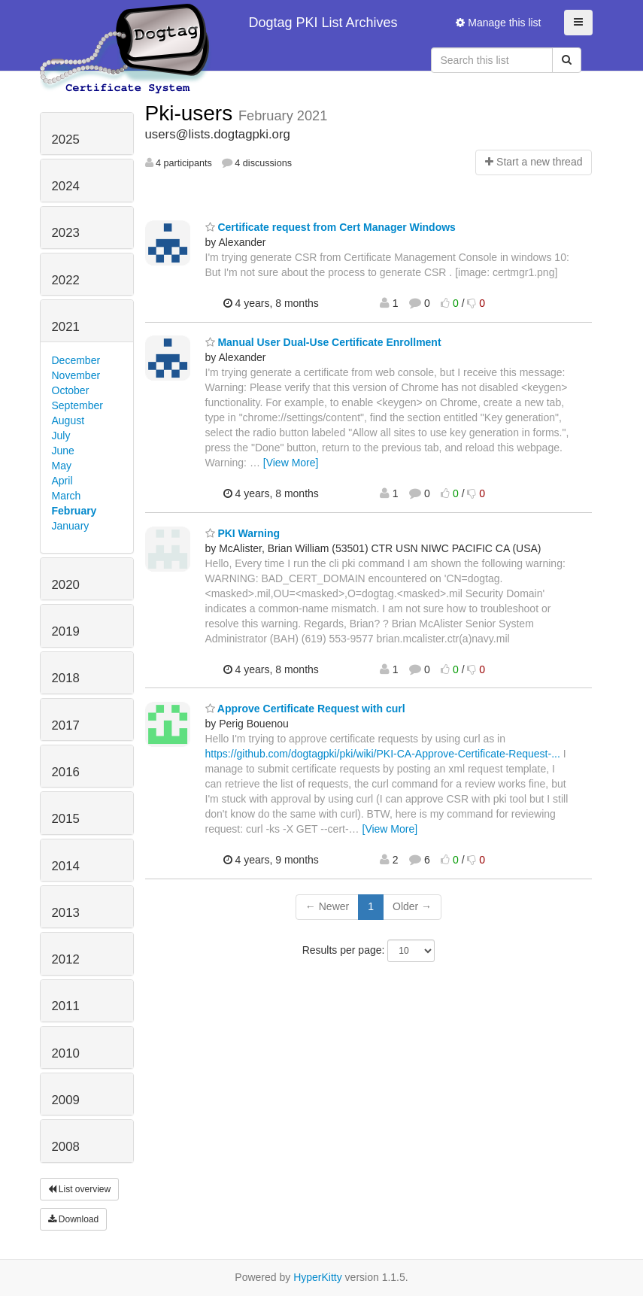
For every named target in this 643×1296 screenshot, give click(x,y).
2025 (66, 139)
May (61, 466)
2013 (66, 913)
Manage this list (498, 23)
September (77, 405)
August (68, 420)
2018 (66, 678)
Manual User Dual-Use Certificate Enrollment (323, 342)
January (70, 526)
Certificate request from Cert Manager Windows (330, 227)
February (74, 511)
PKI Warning (243, 533)
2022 (66, 280)
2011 (66, 1006)
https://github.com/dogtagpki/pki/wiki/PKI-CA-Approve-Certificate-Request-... (382, 754)
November (76, 375)
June (63, 451)
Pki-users (191, 113)
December (76, 360)
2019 (66, 631)
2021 (66, 327)
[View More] (291, 463)
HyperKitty (317, 1277)
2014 (66, 866)
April (62, 481)
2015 (66, 819)
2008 (66, 1147)
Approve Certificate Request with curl (305, 709)
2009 (66, 1100)
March (66, 496)
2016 (66, 772)
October (70, 390)
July (61, 435)
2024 (66, 186)
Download (73, 1219)
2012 (66, 959)
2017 (66, 725)
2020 (66, 585)
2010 (66, 1053)
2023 (66, 233)
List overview (79, 1189)
